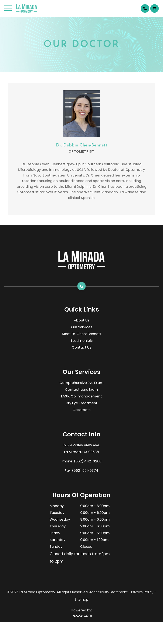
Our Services (81, 327)
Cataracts (81, 409)
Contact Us (81, 347)
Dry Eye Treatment (81, 403)
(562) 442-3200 (87, 461)
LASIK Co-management (81, 396)
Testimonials (81, 340)
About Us (81, 320)
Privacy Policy (142, 592)
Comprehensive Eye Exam (81, 382)
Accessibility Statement (108, 592)
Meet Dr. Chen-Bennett (81, 333)
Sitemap (82, 599)
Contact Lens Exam (81, 389)
